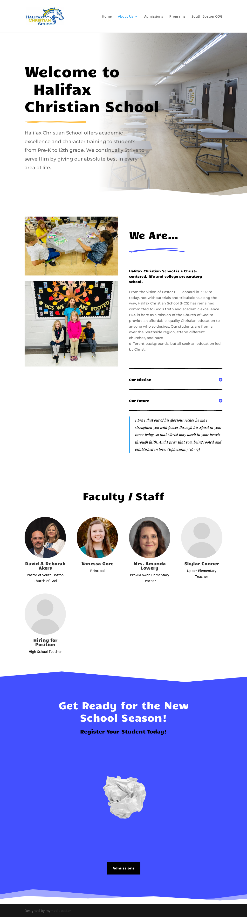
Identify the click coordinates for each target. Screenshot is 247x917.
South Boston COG (207, 17)
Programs (177, 17)
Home (107, 17)
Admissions (153, 17)
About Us (125, 17)
